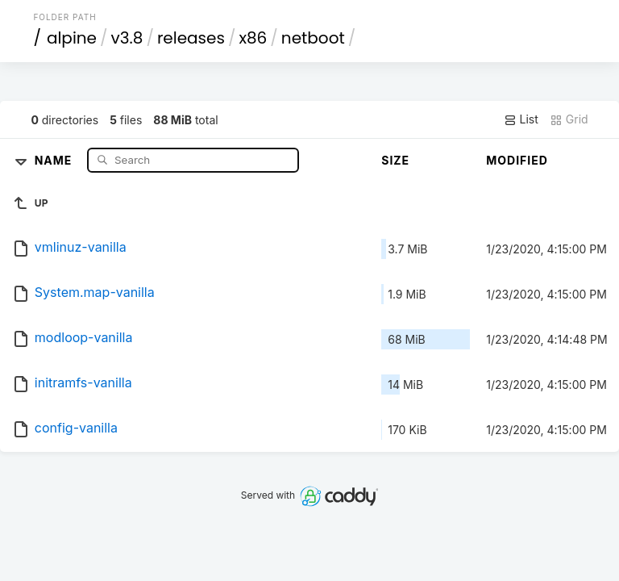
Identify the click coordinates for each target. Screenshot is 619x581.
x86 (253, 38)
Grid (569, 119)
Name (55, 159)
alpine (72, 38)
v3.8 (127, 38)
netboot (313, 38)
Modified (517, 160)
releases (191, 38)
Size (395, 160)
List (521, 119)
